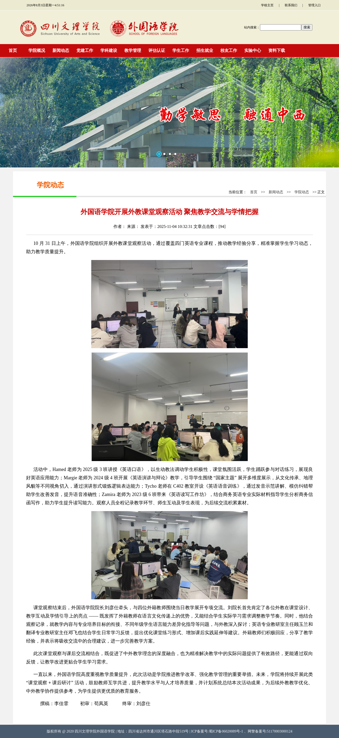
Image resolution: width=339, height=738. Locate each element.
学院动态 (301, 192)
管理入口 (314, 5)
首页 (253, 192)
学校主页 (267, 5)
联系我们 (291, 5)
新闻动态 (276, 192)
